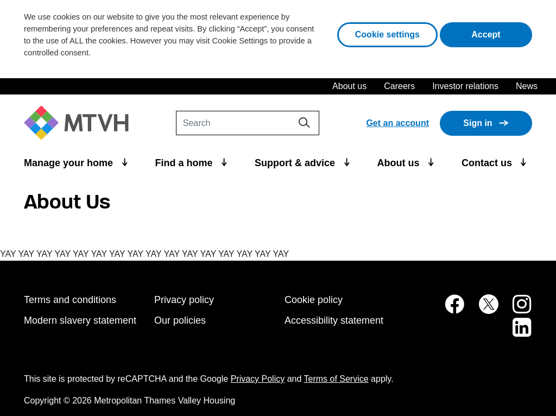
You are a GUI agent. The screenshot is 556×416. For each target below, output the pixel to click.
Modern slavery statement (80, 320)
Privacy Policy (258, 378)
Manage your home (70, 162)
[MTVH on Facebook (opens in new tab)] (448, 309)
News (527, 86)
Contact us (488, 162)
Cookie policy (314, 299)
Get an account (397, 123)
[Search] (247, 123)
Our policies (180, 320)
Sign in (477, 123)
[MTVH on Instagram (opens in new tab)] (516, 309)
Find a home (185, 162)
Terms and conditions (70, 299)
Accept (501, 33)
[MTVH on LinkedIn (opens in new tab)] (516, 333)
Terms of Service (336, 378)
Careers (399, 86)
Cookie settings (387, 34)
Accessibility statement (334, 320)
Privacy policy (184, 299)
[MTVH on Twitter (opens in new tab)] (482, 309)
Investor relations (465, 86)
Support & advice (296, 162)
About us (349, 86)
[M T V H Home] (80, 123)
